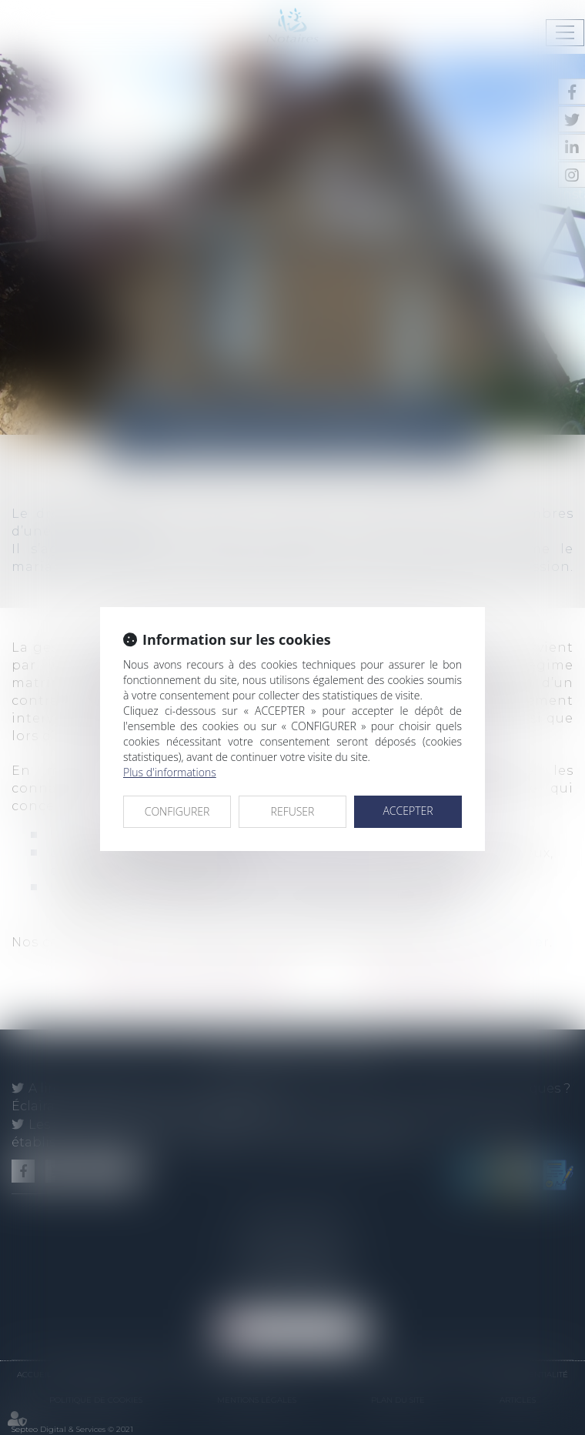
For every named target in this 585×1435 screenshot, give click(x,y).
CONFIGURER (177, 811)
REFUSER (293, 811)
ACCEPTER (408, 810)
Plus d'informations (169, 772)
